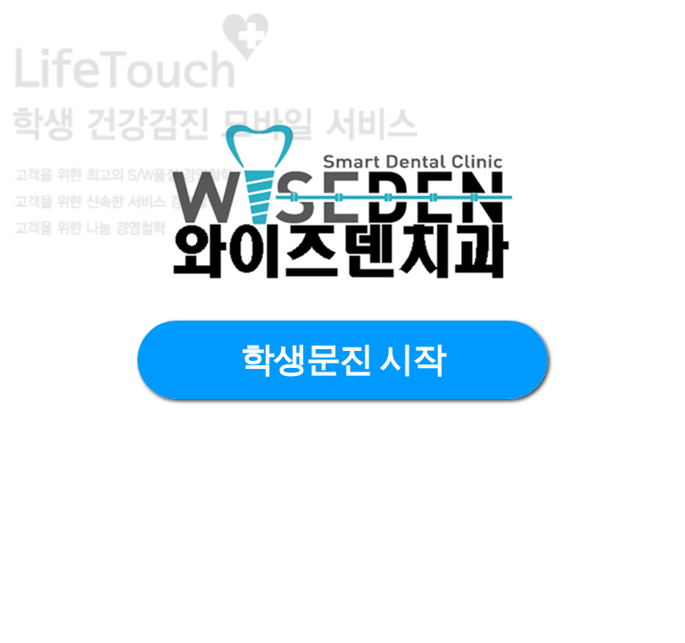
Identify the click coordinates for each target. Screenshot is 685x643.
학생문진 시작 (343, 360)
